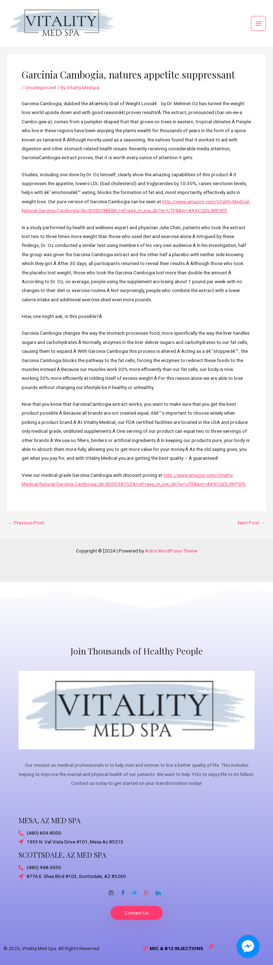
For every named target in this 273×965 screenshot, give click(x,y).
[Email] (111, 890)
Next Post (251, 527)
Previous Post (26, 527)
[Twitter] (134, 890)
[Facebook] (123, 890)
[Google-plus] (146, 890)
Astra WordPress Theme (171, 551)
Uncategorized (40, 92)
